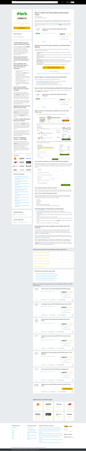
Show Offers (22, 28)
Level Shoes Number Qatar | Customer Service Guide (22, 195)
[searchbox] (33, 5)
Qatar (13, 435)
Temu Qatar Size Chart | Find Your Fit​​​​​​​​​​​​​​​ (21, 176)
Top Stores (16, 155)
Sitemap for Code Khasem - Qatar (32, 433)
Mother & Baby (56, 1)
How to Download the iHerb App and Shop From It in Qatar (46, 278)
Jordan (13, 438)
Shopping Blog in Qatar (31, 431)
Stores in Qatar (30, 427)
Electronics (67, 1)
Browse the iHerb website (42, 81)
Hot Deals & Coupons (44, 1)
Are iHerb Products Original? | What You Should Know (45, 273)
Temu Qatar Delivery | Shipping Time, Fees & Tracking (21, 181)
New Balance (69, 409)
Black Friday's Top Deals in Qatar (32, 439)
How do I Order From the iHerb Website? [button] (53, 252)
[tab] (53, 252)
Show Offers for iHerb (53, 67)
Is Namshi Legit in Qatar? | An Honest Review (22, 192)
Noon (59, 418)
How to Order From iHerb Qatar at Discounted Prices (45, 280)
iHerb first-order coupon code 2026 (51, 24)
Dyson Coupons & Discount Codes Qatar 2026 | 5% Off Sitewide (49, 438)
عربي (68, 5)
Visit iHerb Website (64, 39)
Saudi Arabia (14, 427)
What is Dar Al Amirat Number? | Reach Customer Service (22, 187)
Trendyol (69, 418)
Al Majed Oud (48, 409)
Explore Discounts (67, 389)
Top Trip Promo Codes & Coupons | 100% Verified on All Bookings (49, 432)
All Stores (36, 1)
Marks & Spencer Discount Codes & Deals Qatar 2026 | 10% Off (51, 435)
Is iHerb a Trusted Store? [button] (53, 266)
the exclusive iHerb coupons (22, 70)
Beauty (62, 1)
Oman (13, 434)
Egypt (13, 437)
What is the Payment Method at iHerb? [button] (53, 255)
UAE (12, 429)
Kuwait (13, 431)
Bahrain (13, 432)
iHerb (50, 10)
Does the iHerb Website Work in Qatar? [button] (53, 264)
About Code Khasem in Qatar (31, 436)
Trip (58, 409)
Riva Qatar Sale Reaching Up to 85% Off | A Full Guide (22, 203)
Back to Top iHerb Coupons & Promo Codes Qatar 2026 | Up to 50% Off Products (54, 73)
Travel (72, 1)
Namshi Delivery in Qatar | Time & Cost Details (22, 198)
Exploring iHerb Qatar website (43, 211)
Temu (38, 408)
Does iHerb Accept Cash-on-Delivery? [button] (53, 258)
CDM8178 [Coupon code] (62, 34)
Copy (70, 34)
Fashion (50, 1)
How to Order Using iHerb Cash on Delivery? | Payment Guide (47, 275)
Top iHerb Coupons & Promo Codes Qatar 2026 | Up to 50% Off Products (50, 441)
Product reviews (44, 10)
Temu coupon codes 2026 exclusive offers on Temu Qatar (49, 427)
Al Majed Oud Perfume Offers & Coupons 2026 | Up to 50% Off (50, 429)
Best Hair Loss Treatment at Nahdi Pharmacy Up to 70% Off (21, 190)
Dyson (48, 419)
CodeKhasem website (44, 233)
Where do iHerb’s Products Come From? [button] (53, 261)
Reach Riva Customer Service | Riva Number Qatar (21, 200)
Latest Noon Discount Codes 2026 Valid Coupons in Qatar (49, 442)
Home (31, 1)
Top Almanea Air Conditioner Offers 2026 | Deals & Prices (22, 179)
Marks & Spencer (38, 419)
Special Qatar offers (31, 429)
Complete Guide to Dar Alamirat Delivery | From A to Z (22, 206)
